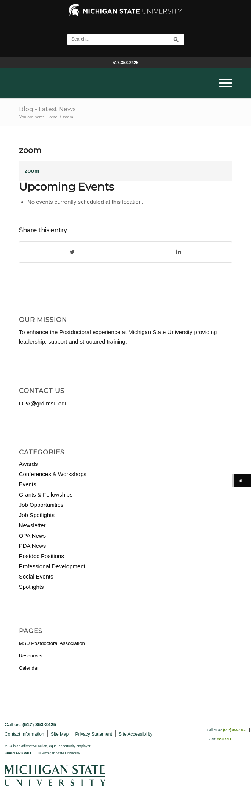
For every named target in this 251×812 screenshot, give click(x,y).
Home (51, 117)
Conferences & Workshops (52, 474)
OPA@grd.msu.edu (43, 403)
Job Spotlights (37, 515)
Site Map (60, 734)
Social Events (36, 576)
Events (27, 484)
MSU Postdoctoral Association (52, 643)
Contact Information (24, 734)
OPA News (32, 535)
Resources (30, 656)
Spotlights (31, 586)
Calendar (29, 668)
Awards (28, 463)
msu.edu (223, 739)
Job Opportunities (41, 504)
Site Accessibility (135, 734)
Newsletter (32, 525)
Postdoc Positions (41, 556)
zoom (30, 150)
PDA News (32, 545)
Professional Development (52, 566)
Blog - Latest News (47, 109)
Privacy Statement (93, 734)
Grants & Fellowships (46, 494)
